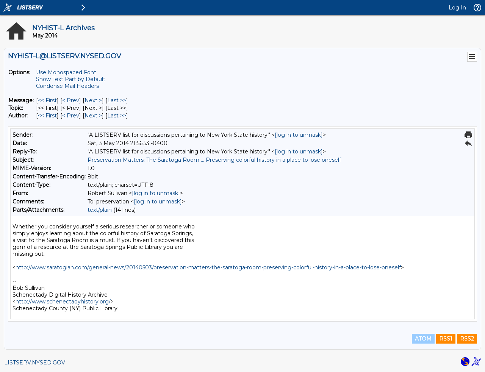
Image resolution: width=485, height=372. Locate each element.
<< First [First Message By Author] (47, 115)
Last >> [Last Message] (116, 100)
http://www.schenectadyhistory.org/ (63, 301)
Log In (457, 7)
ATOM (423, 338)
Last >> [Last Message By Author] (116, 115)
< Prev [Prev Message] (70, 100)
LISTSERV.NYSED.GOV (34, 362)
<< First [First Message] (47, 100)
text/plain (100, 209)
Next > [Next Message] (93, 100)
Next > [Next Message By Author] (93, 115)
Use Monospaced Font (66, 72)
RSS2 (467, 338)
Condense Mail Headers (67, 86)
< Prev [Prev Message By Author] (70, 115)
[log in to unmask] (299, 134)
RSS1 (445, 338)
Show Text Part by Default (70, 79)
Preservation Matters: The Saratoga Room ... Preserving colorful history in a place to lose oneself (214, 159)
